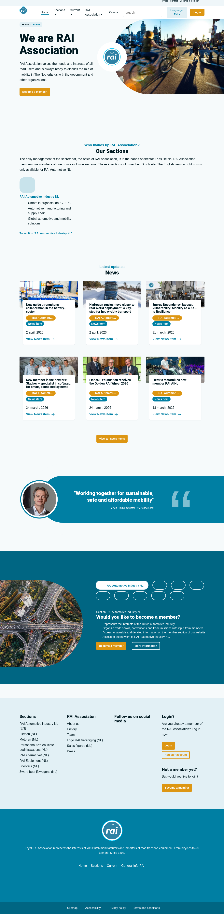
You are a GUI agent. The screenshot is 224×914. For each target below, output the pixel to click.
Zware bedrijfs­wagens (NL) (38, 771)
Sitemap (70, 907)
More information (146, 645)
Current (112, 865)
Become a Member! (35, 91)
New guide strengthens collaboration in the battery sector (45, 308)
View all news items (112, 438)
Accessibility (93, 907)
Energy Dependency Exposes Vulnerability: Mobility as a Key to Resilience (174, 308)
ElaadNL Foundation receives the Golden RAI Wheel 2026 (110, 381)
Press (165, 2)
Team (71, 734)
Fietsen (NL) (28, 734)
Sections (97, 865)
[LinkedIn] (119, 731)
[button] (60, 12)
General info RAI (133, 865)
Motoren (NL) (29, 739)
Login (168, 745)
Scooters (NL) (29, 766)
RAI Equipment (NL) (34, 760)
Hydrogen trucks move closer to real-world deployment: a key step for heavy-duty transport (111, 308)
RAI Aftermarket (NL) (34, 755)
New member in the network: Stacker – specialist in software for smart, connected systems (48, 383)
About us (73, 723)
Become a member (189, 2)
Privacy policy (115, 907)
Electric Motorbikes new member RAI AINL (169, 381)
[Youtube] (130, 731)
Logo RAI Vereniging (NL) (85, 740)
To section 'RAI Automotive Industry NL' (48, 233)
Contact (174, 2)
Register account (176, 754)
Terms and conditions (145, 907)
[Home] (23, 12)
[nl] (175, 12)
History (72, 729)
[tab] (122, 585)
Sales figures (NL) (79, 745)
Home (82, 865)
